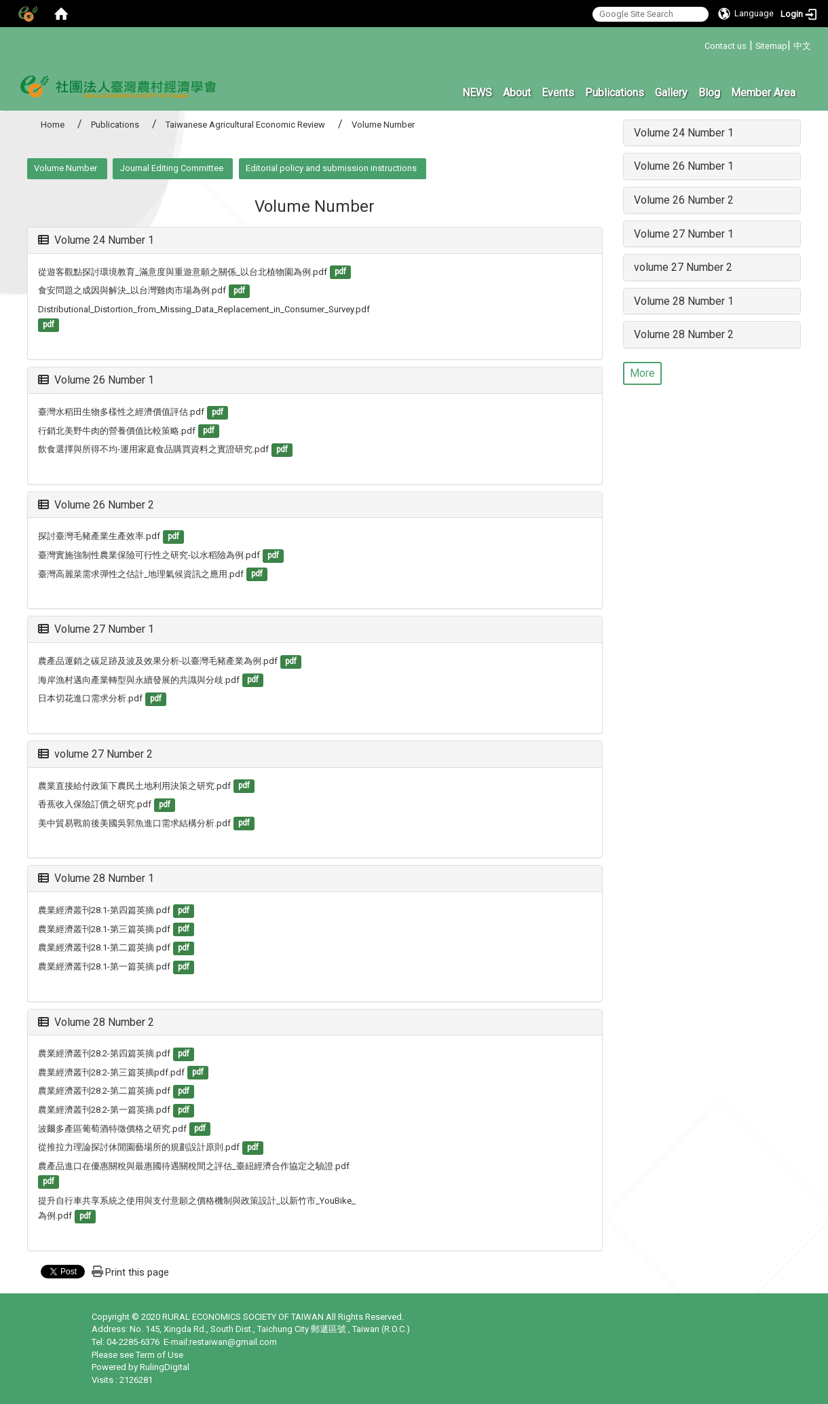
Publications (614, 92)
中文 (802, 46)
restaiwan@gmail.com (233, 1342)
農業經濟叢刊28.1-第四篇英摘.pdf (104, 910)
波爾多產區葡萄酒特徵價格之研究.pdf (112, 1129)
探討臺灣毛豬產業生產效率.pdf (99, 536)
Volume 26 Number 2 (96, 504)
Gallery (671, 92)
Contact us (725, 46)
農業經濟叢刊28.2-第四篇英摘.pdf (104, 1053)
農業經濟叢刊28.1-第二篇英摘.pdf (104, 947)
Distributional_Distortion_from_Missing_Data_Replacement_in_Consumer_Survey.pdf (204, 309)
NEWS (477, 92)
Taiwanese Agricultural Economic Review (245, 124)
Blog (709, 92)
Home (52, 124)
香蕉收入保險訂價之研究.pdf (94, 804)
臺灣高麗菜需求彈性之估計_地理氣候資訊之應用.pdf (141, 574)
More (642, 373)
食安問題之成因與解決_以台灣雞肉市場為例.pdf (132, 290)
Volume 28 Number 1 (96, 878)
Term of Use (159, 1355)
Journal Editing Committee (171, 168)
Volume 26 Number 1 (96, 379)
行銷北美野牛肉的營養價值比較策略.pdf (116, 431)
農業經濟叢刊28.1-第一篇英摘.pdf (104, 966)
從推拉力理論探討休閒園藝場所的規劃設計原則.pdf (139, 1147)
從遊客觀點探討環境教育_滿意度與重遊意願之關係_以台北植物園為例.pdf (182, 272)
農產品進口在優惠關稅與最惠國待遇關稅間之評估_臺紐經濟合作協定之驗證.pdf (194, 1166)
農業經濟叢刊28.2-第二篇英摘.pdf (104, 1091)
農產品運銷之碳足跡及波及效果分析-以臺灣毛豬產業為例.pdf (158, 661)
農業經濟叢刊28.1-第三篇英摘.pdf (104, 929)
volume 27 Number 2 (95, 753)
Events (558, 92)
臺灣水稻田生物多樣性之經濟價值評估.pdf (121, 412)
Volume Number (65, 168)
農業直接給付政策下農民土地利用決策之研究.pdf (134, 786)
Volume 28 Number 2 (96, 1022)
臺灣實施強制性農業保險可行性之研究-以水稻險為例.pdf (149, 555)
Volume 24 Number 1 (96, 240)
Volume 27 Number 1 (96, 629)
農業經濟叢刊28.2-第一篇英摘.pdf (104, 1110)
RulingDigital (164, 1367)
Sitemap (771, 46)
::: (699, 44)
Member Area (763, 92)
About (517, 92)
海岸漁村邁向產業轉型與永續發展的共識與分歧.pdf (139, 680)
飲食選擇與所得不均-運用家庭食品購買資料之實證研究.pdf (153, 449)
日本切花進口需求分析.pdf (90, 698)
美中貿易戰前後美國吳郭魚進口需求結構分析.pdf (134, 823)
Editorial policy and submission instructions (331, 168)
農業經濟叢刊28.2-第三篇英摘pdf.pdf (111, 1072)
